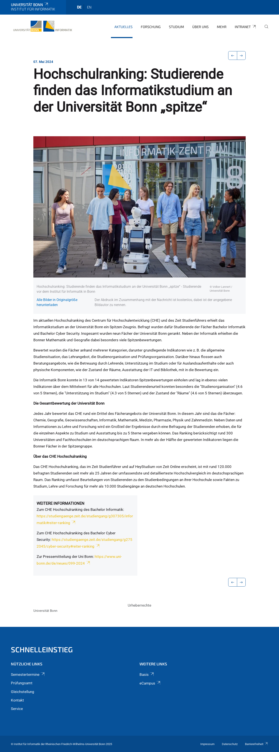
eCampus (150, 683)
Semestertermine (28, 674)
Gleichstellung (22, 692)
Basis (147, 674)
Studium (176, 27)
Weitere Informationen (60, 503)
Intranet (245, 27)
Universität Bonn (30, 4)
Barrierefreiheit (256, 744)
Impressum (207, 744)
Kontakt (17, 700)
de (79, 7)
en (89, 7)
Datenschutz (230, 744)
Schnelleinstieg (42, 649)
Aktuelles (123, 27)
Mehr (221, 27)
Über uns (200, 27)
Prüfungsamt (21, 683)
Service (17, 709)
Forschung (151, 27)
